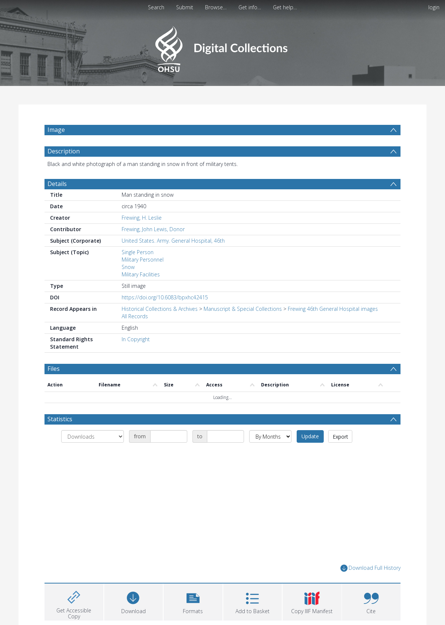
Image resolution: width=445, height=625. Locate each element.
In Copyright (136, 339)
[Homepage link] (222, 47)
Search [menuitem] (156, 7)
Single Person (138, 252)
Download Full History (370, 568)
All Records (135, 316)
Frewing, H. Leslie (142, 217)
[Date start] (168, 436)
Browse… (216, 7)
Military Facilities (141, 274)
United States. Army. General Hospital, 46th (173, 240)
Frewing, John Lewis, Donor (153, 229)
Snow (128, 266)
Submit (184, 7)
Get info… (249, 7)
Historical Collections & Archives (160, 308)
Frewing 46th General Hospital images (333, 308)
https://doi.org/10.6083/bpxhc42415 (165, 297)
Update (310, 436)
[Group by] (92, 436)
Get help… (285, 7)
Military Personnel (143, 259)
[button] (193, 601)
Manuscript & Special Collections (243, 308)
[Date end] (225, 436)
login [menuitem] (433, 7)
